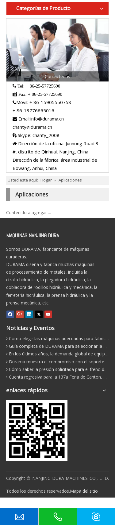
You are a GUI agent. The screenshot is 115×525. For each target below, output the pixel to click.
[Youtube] (48, 314)
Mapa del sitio (84, 491)
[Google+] (20, 314)
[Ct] (57, 50)
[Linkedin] (29, 314)
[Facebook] (10, 314)
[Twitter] (39, 314)
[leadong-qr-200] (36, 430)
